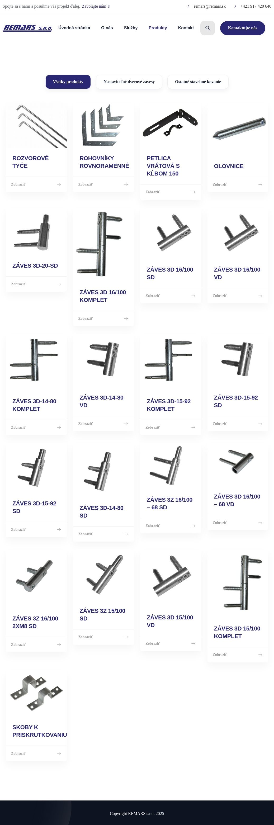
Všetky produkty (68, 81)
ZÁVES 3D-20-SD (35, 265)
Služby (131, 28)
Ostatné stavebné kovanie (198, 81)
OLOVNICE (229, 165)
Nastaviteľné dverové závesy (129, 81)
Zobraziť (36, 184)
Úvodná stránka (74, 28)
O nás (107, 28)
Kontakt (186, 28)
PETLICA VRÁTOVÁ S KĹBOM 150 (163, 166)
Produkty (158, 28)
